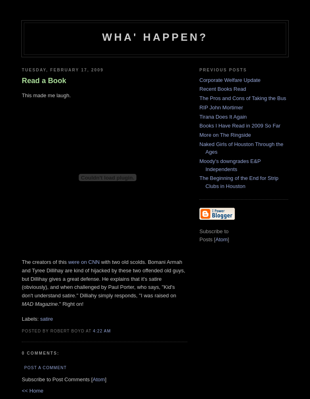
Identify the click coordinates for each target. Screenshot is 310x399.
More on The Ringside (225, 135)
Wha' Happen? (155, 37)
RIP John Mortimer (221, 107)
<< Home (32, 391)
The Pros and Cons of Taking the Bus (242, 98)
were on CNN (84, 262)
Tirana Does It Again (223, 117)
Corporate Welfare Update (230, 80)
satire (46, 319)
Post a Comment (45, 368)
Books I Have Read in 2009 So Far (240, 126)
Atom (99, 379)
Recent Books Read (222, 89)
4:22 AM (102, 331)
